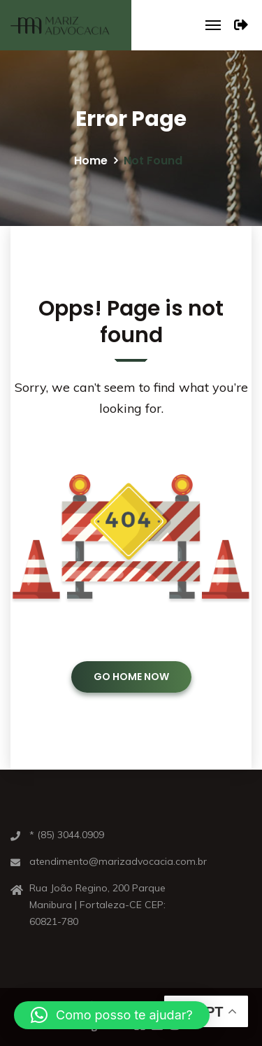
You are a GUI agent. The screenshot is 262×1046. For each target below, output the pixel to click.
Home (91, 161)
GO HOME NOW (131, 677)
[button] (112, 1015)
